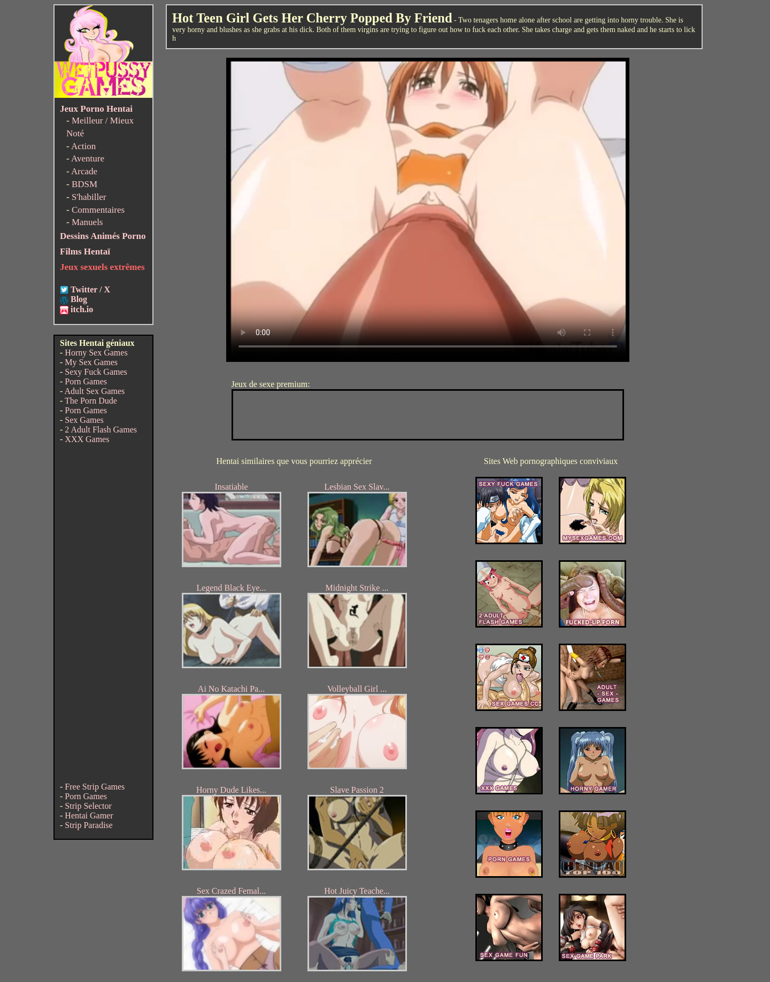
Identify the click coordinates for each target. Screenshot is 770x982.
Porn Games (86, 381)
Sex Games (84, 419)
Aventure (87, 158)
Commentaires (98, 210)
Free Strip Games (95, 786)
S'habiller (89, 197)
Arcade (84, 171)
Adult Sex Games (94, 391)
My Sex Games (91, 362)
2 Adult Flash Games (101, 429)
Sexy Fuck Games (96, 371)
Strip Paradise (88, 825)
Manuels (87, 222)
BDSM (84, 184)
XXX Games (87, 439)
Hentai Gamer (89, 815)
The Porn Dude (91, 400)
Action (83, 146)
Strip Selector (88, 805)
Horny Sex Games (96, 352)
